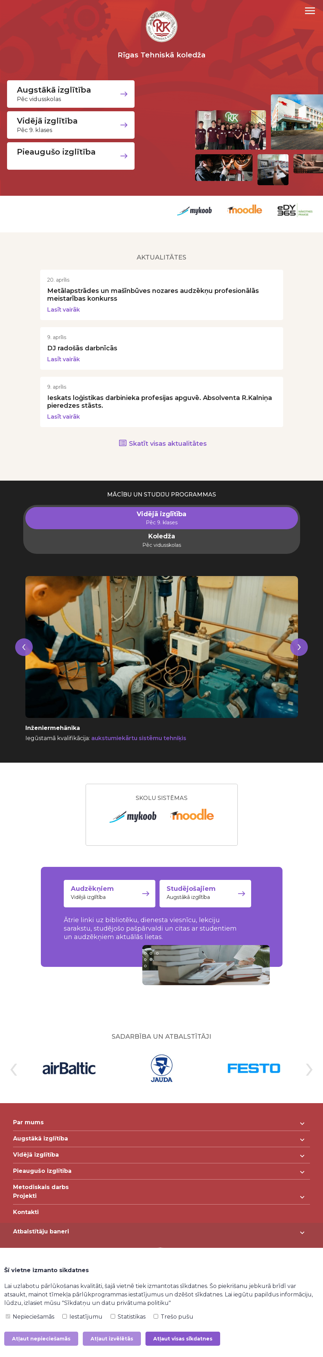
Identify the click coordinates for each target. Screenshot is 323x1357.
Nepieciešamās (30, 1316)
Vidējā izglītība (109, 904)
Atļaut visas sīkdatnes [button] (182, 1339)
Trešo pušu (173, 1316)
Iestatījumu (82, 1316)
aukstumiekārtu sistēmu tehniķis (138, 748)
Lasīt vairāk (63, 319)
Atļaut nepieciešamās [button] (41, 1339)
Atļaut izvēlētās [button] (112, 1339)
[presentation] (24, 666)
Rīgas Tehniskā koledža (162, 55)
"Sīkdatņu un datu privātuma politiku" (116, 1303)
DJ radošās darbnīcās (82, 358)
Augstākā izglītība (211, 904)
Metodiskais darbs (41, 1194)
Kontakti (26, 1219)
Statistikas (128, 1316)
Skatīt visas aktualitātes (168, 453)
